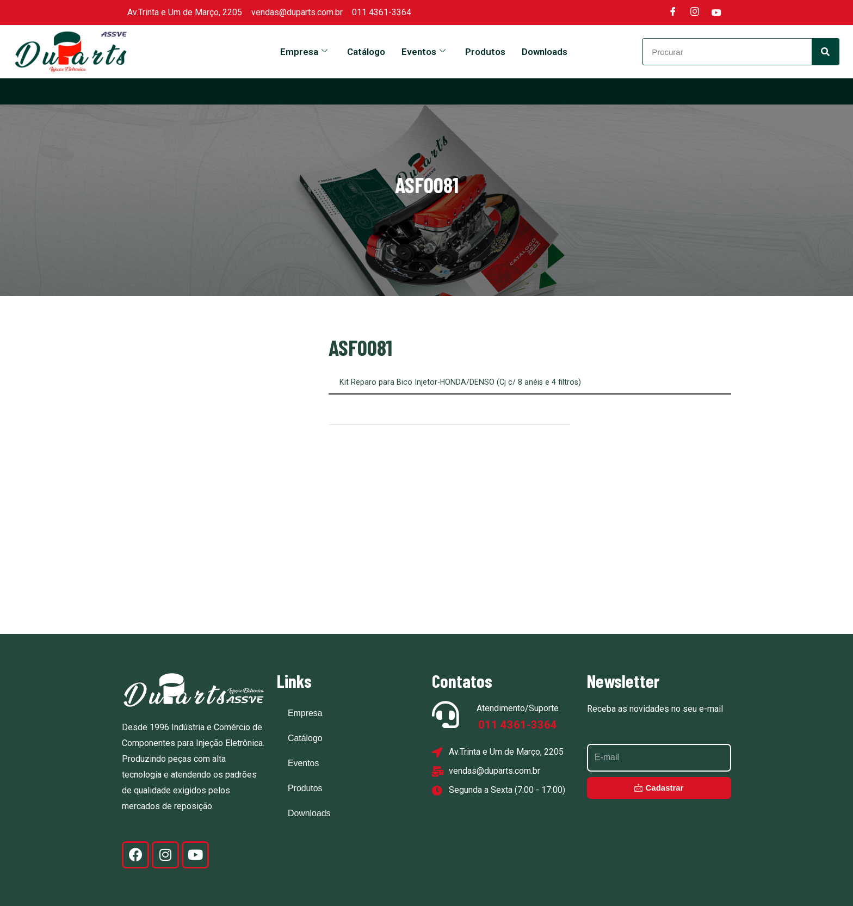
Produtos (485, 51)
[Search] (825, 52)
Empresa (303, 51)
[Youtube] (716, 12)
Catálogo (366, 51)
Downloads (544, 51)
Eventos (423, 51)
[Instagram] (695, 12)
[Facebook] (673, 12)
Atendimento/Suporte (518, 707)
